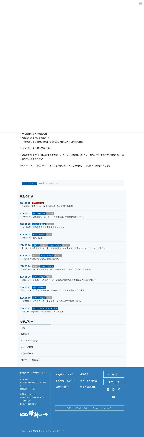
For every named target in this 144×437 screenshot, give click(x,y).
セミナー (50, 213)
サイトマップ (106, 408)
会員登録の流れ (87, 386)
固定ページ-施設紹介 (31, 359)
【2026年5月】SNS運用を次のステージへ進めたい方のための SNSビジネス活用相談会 (58, 279)
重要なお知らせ (38, 203)
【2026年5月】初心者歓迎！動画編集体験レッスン (42, 227)
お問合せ (114, 374)
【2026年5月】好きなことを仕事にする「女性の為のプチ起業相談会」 (51, 301)
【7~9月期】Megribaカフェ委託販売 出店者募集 (42, 311)
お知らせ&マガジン (65, 380)
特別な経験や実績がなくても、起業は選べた (47, 258)
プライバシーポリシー (82, 408)
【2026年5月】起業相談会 (31, 237)
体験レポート (27, 353)
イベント (44, 245)
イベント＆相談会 (39, 213)
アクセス (114, 382)
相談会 (49, 234)
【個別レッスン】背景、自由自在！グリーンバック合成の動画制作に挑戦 (52, 290)
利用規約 (68, 408)
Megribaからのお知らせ (48, 183)
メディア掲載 (27, 346)
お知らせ (36, 245)
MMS (23, 327)
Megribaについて (64, 374)
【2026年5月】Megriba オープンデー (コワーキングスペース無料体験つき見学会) (55, 269)
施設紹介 (84, 374)
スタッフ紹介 (62, 386)
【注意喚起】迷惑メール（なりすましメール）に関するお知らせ (48, 205)
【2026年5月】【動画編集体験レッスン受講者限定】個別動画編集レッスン (52, 216)
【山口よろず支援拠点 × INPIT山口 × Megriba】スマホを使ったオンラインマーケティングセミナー (64, 248)
